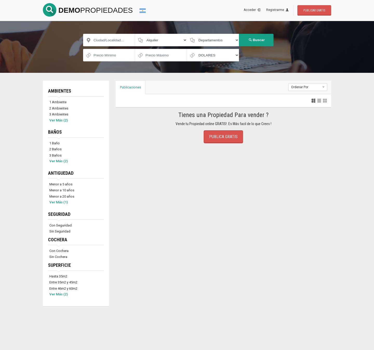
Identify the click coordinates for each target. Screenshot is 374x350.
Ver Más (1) (58, 202)
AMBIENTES (59, 91)
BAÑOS (55, 132)
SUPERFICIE (59, 265)
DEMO (88, 10)
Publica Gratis (223, 136)
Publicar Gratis (314, 10)
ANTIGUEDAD (61, 173)
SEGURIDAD (59, 214)
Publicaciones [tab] (130, 87)
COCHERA (57, 239)
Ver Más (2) (58, 120)
